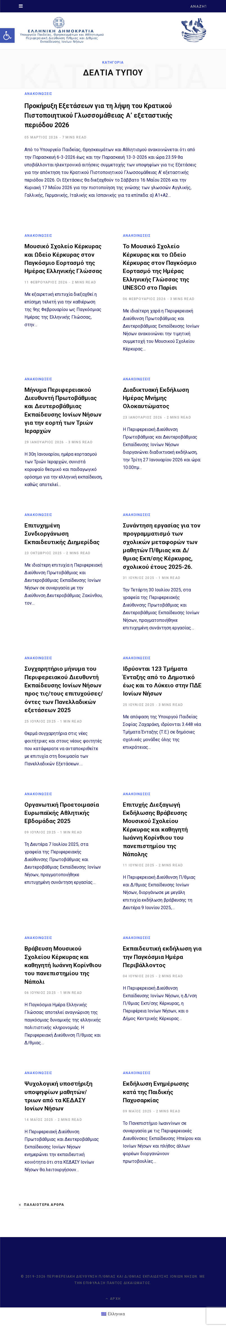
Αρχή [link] (113, 1299)
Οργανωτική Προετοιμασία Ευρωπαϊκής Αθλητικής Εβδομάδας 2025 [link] (61, 813)
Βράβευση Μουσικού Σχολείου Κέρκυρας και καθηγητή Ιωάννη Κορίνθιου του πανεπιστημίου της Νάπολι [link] (62, 965)
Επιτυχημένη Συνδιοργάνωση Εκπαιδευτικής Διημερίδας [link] (62, 534)
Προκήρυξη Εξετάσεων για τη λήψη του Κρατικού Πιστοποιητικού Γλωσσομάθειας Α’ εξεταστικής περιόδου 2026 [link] (102, 115)
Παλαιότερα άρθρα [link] (41, 1205)
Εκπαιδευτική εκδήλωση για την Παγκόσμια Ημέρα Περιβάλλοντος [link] (162, 957)
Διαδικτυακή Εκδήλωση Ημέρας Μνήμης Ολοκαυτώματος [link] (156, 398)
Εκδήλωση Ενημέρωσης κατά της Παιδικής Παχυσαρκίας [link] (156, 1092)
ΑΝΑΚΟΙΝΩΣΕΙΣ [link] (38, 94)
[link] (7, 35)
